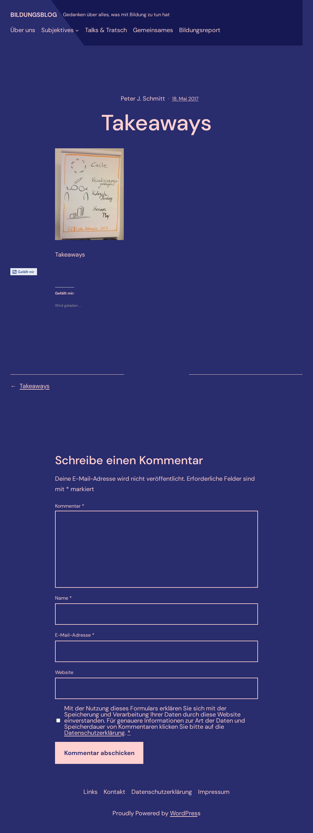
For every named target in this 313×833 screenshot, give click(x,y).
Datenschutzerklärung (94, 733)
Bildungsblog (33, 15)
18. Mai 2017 (185, 98)
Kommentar (69, 506)
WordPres (183, 813)
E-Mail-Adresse (74, 635)
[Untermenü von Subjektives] (77, 30)
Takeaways (35, 386)
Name (63, 598)
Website (64, 672)
